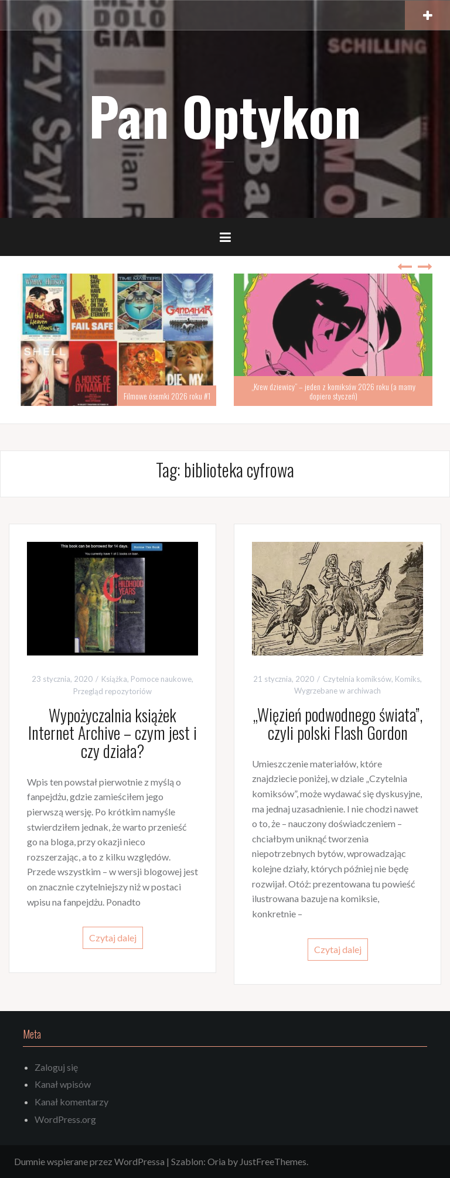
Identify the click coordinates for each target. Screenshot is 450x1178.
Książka (114, 679)
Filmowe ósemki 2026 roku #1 (167, 396)
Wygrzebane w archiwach (337, 690)
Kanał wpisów (63, 1084)
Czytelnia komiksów (357, 679)
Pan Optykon (225, 115)
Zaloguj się (56, 1067)
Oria (216, 1161)
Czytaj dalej (113, 937)
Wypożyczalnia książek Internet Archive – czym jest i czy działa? (112, 733)
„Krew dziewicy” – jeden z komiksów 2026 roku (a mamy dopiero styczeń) (333, 390)
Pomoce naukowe (161, 679)
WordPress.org (65, 1119)
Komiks (407, 679)
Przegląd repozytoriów (112, 691)
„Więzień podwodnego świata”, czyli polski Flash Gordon (337, 723)
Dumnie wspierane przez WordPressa (89, 1161)
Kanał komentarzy (71, 1101)
